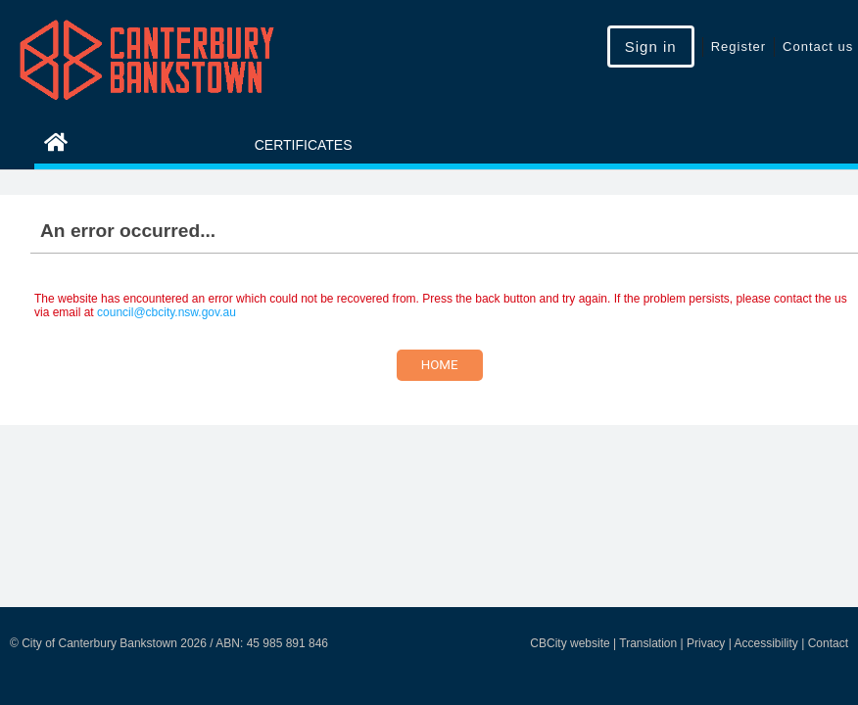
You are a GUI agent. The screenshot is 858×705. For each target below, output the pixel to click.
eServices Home (123, 145)
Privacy (706, 643)
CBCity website (569, 643)
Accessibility (765, 643)
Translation (648, 643)
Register (738, 46)
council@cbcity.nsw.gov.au (166, 312)
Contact (828, 643)
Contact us (818, 46)
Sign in (651, 46)
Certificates (304, 145)
